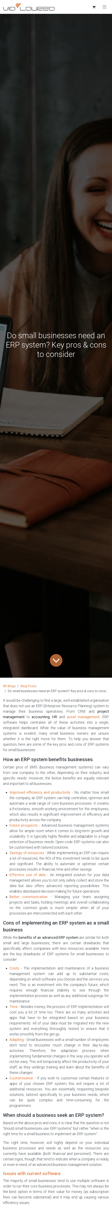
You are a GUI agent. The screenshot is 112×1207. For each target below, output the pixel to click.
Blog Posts (28, 686)
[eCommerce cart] (94, 7)
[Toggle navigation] (104, 7)
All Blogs (9, 686)
